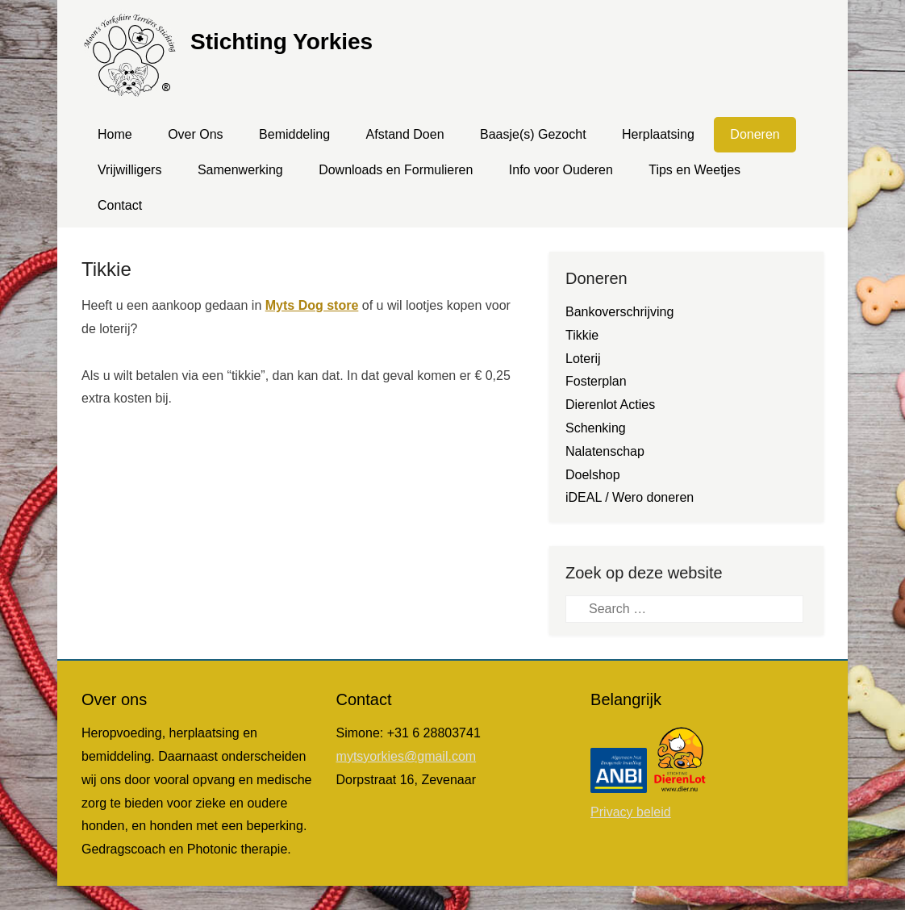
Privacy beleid (630, 812)
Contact (120, 205)
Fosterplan (596, 381)
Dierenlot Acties (610, 404)
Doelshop (592, 475)
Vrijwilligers (129, 170)
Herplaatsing (658, 134)
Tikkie (106, 269)
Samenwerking (240, 170)
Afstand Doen (405, 134)
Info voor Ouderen (561, 170)
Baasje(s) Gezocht (533, 134)
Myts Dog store (312, 305)
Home (115, 134)
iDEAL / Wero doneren (629, 497)
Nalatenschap (604, 451)
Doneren (754, 134)
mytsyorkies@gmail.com (406, 756)
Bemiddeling (294, 134)
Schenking (595, 428)
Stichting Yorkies (281, 41)
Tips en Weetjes (694, 170)
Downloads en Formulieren (396, 170)
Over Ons (195, 134)
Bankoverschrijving (619, 312)
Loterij (583, 358)
